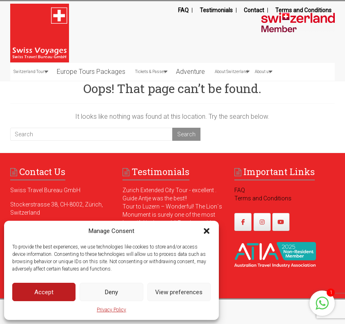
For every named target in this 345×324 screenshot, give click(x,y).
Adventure (190, 71)
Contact (254, 10)
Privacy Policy (111, 310)
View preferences (179, 292)
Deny (111, 292)
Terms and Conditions (303, 10)
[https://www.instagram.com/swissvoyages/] (262, 222)
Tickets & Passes (150, 71)
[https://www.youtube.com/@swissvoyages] (280, 222)
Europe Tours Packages (91, 71)
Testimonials (216, 10)
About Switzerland (231, 71)
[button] (207, 231)
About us (263, 71)
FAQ (183, 10)
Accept (43, 292)
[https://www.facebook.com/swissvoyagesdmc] (243, 222)
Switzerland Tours (30, 71)
